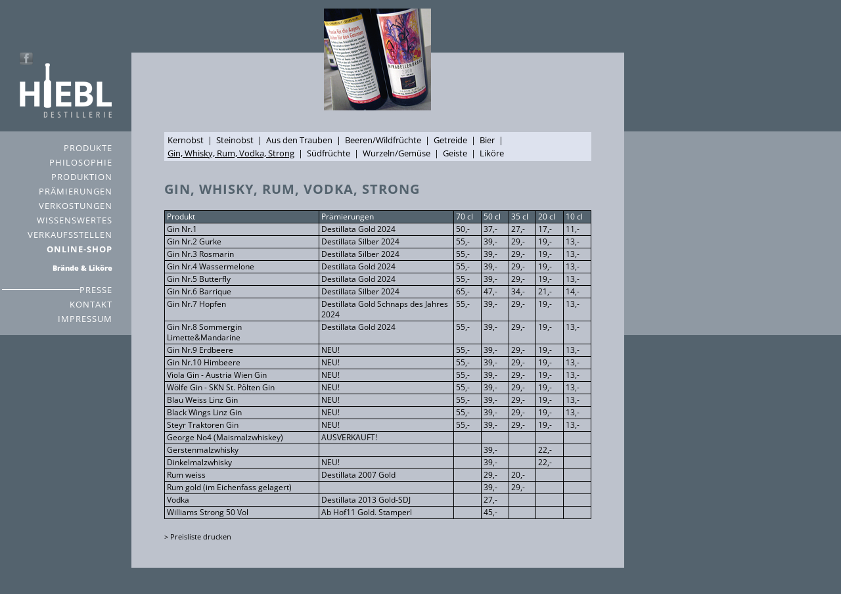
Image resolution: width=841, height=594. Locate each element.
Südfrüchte (328, 153)
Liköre (492, 153)
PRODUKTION (81, 177)
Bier (487, 140)
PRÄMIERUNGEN (75, 191)
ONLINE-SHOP (79, 249)
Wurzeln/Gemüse (396, 153)
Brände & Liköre (82, 268)
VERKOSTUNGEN (75, 206)
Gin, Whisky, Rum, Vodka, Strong (231, 153)
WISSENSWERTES (74, 220)
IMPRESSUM (85, 319)
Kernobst (186, 140)
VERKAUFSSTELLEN (70, 234)
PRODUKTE (88, 148)
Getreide (450, 140)
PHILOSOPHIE (80, 162)
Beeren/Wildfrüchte (383, 140)
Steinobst (235, 140)
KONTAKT (91, 304)
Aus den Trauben (299, 140)
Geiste (455, 153)
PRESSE (96, 290)
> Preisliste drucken (197, 536)
